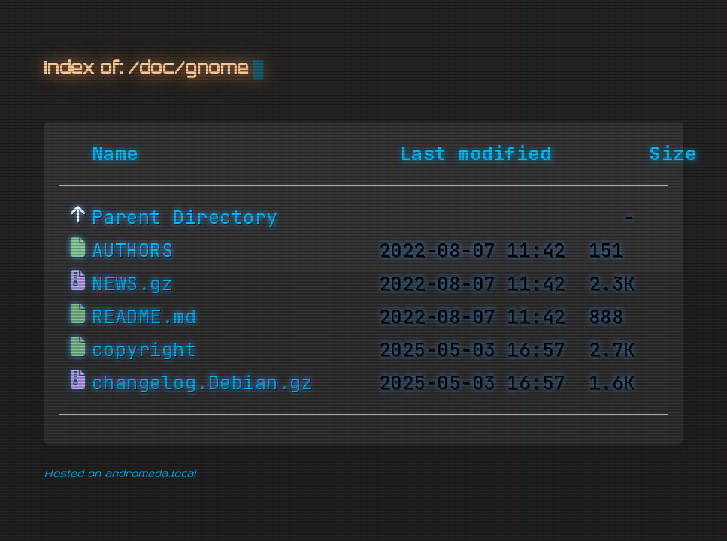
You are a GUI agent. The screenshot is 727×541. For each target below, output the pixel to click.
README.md (144, 317)
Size (673, 154)
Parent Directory (185, 218)
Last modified (476, 154)
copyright (144, 350)
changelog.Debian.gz (203, 383)
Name (115, 154)
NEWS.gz (133, 284)
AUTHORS (133, 251)
